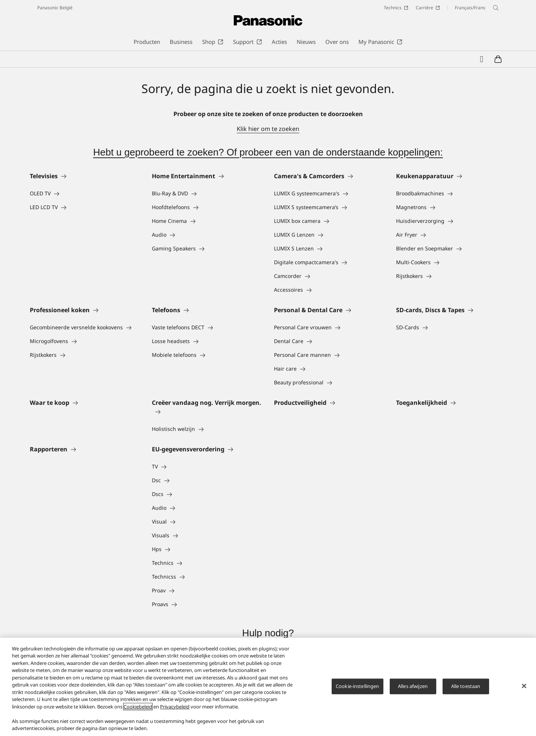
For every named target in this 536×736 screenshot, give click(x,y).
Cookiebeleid (138, 708)
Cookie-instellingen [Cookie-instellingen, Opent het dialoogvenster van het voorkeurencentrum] (357, 688)
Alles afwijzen (413, 688)
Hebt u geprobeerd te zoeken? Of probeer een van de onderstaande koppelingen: (268, 152)
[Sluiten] (524, 688)
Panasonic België (55, 7)
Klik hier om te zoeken (268, 129)
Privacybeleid (174, 708)
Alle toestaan (466, 688)
